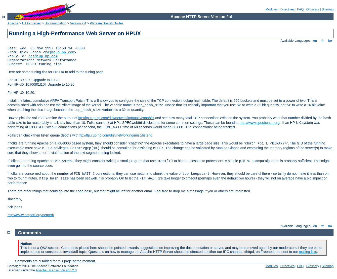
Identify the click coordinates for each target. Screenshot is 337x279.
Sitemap (328, 9)
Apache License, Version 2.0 (56, 270)
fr (323, 40)
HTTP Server (31, 23)
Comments (29, 232)
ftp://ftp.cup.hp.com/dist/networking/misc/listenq (116, 135)
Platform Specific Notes (107, 23)
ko (330, 40)
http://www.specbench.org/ (260, 123)
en (315, 40)
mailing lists (308, 252)
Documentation (55, 23)
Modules (271, 9)
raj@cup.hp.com (59, 52)
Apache (12, 23)
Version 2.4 (78, 23)
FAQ (300, 9)
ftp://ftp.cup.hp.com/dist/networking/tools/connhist (116, 118)
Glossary (312, 9)
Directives (287, 9)
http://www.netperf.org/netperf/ (30, 215)
